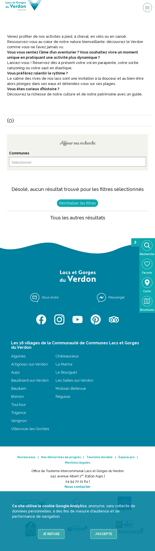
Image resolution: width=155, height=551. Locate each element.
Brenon (17, 396)
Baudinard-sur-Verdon (30, 380)
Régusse (63, 396)
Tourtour (18, 404)
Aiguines (18, 356)
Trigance (18, 413)
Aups (15, 372)
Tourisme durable (100, 457)
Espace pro (126, 457)
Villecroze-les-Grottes (30, 429)
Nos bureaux (26, 457)
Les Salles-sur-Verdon (74, 380)
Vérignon (19, 421)
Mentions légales (77, 462)
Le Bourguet (66, 372)
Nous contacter (78, 487)
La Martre (64, 364)
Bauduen (18, 388)
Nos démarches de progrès (61, 457)
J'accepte (103, 534)
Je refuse (51, 534)
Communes (19, 153)
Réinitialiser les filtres (77, 203)
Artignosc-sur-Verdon (29, 364)
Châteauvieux (67, 356)
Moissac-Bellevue (71, 388)
